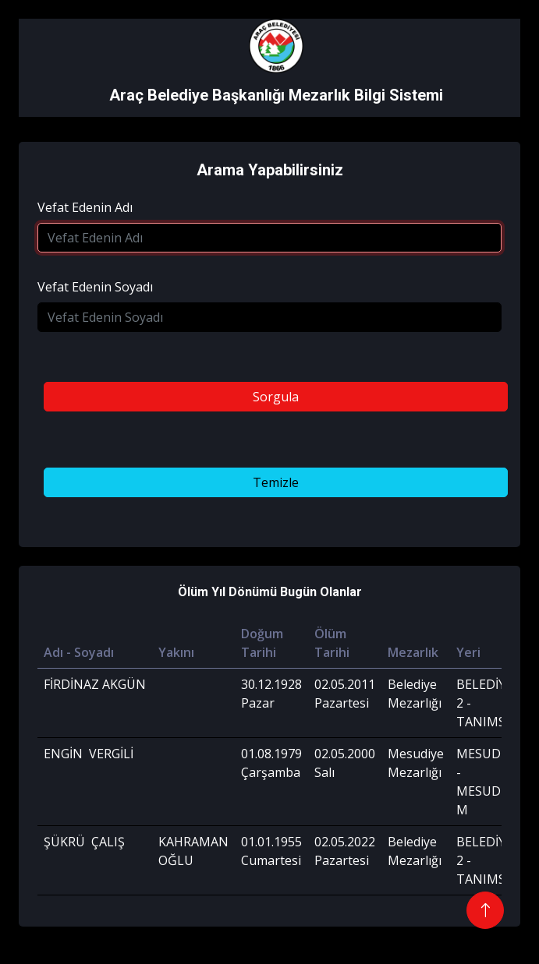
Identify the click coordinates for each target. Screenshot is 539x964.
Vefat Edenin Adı (85, 207)
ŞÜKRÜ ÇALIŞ (84, 841)
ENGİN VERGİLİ (88, 753)
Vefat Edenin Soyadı (95, 286)
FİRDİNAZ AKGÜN (95, 684)
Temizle (276, 482)
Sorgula (276, 396)
